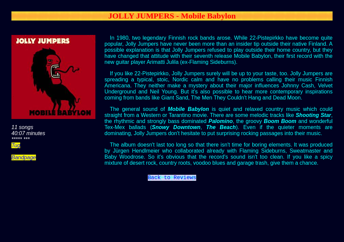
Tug (15, 145)
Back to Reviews (172, 178)
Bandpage (23, 157)
